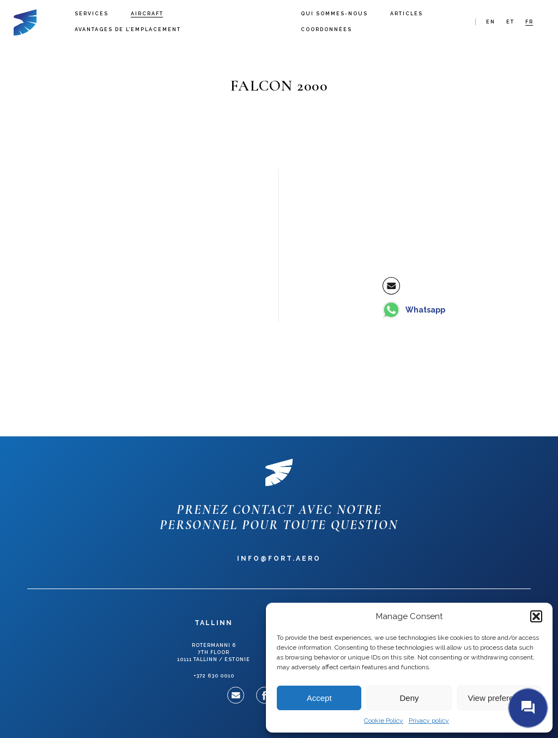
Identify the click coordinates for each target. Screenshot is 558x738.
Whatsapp (425, 309)
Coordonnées (326, 29)
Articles (406, 13)
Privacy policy (429, 720)
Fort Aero (25, 21)
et (510, 22)
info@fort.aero (279, 558)
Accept (319, 698)
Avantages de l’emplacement (128, 29)
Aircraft (147, 13)
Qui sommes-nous (334, 13)
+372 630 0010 (213, 676)
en (490, 22)
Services (91, 13)
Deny (408, 698)
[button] (536, 616)
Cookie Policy (383, 720)
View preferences (499, 698)
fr (529, 22)
